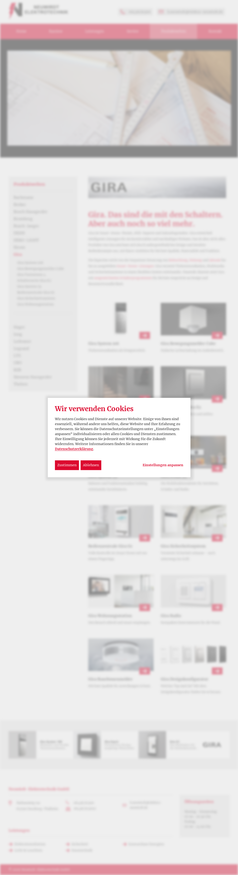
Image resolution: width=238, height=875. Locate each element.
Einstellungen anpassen (163, 465)
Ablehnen (91, 465)
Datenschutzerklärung (74, 449)
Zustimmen (67, 465)
